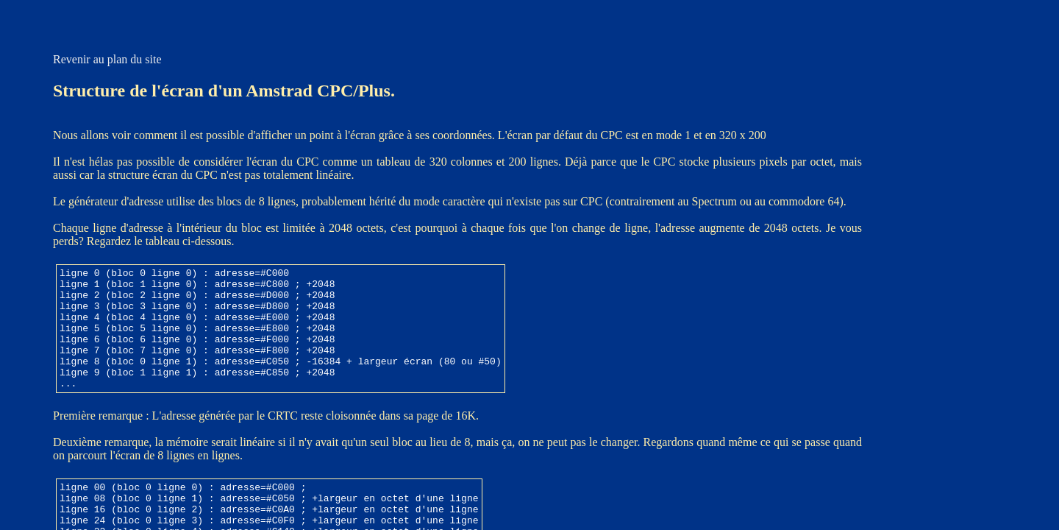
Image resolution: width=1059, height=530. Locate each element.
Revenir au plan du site (107, 59)
